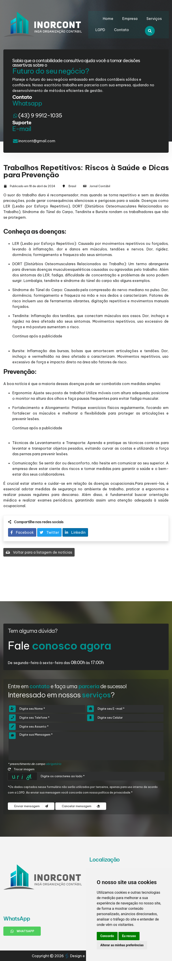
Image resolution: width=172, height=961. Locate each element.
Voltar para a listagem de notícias (39, 552)
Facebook (22, 532)
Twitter (49, 532)
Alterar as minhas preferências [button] (122, 945)
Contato (121, 30)
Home (108, 18)
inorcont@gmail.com (36, 141)
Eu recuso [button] (129, 936)
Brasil (72, 186)
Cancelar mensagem (81, 806)
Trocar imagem (21, 769)
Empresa (130, 18)
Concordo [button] (107, 936)
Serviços (154, 18)
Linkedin (75, 532)
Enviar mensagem (31, 806)
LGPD (100, 30)
